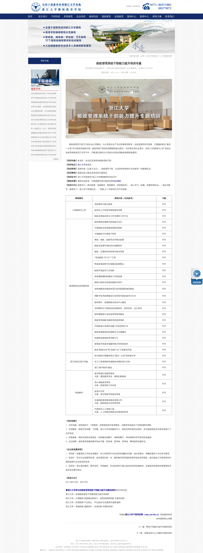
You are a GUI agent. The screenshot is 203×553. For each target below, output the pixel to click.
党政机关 (105, 547)
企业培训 (80, 16)
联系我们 (169, 16)
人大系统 (67, 550)
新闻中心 (144, 16)
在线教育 (118, 16)
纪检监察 (159, 550)
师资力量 (157, 16)
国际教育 (106, 16)
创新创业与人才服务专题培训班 (158, 533)
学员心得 (144, 547)
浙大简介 (42, 16)
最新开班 (36, 88)
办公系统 (90, 550)
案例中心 (131, 16)
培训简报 (136, 547)
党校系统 (113, 550)
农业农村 (136, 550)
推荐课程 (121, 547)
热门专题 (113, 547)
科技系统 (105, 550)
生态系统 (98, 550)
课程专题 (45, 61)
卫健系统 (121, 550)
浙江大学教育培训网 (83, 541)
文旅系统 (144, 550)
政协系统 (75, 550)
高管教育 (68, 16)
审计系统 (151, 550)
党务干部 (98, 547)
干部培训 (55, 16)
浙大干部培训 (152, 56)
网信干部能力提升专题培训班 (159, 527)
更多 (56, 159)
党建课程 (90, 547)
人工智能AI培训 (166, 56)
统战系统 (82, 550)
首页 (30, 16)
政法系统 (59, 550)
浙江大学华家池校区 (101, 544)
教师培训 (93, 16)
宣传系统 (128, 550)
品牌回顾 (128, 547)
